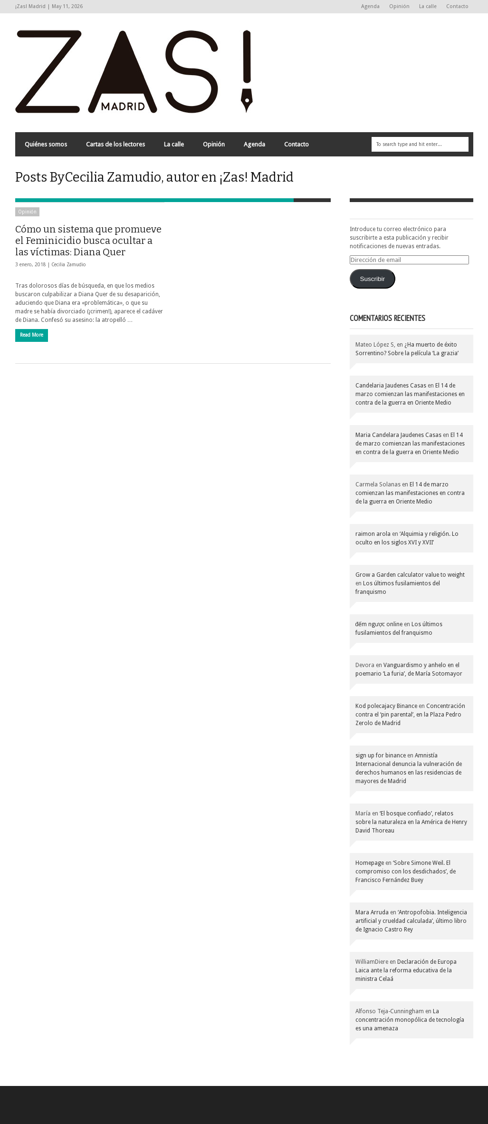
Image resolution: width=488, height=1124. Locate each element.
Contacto (457, 6)
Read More (31, 335)
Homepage (369, 863)
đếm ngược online (379, 624)
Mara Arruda (372, 912)
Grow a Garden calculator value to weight (410, 575)
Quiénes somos (46, 144)
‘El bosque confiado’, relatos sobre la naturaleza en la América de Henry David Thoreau (411, 822)
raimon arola (373, 534)
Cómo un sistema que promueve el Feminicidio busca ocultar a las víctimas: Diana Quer (88, 240)
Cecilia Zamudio (68, 264)
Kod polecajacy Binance (386, 706)
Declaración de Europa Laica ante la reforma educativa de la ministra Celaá (406, 970)
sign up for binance (380, 755)
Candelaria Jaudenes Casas (390, 385)
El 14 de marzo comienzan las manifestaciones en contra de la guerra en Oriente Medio (410, 394)
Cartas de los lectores (115, 144)
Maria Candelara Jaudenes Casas (398, 435)
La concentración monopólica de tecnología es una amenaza (409, 1020)
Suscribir (372, 278)
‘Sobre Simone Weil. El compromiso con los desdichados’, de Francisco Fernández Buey (405, 871)
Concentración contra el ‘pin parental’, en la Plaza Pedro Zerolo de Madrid (410, 715)
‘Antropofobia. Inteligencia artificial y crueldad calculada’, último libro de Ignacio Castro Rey (411, 921)
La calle (428, 6)
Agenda (370, 6)
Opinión (399, 6)
